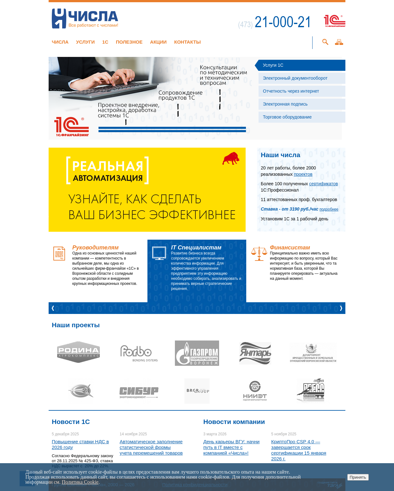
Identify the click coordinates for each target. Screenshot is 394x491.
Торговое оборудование (287, 117)
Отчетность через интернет (291, 91)
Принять (358, 477)
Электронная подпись (285, 104)
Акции (158, 42)
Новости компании (234, 421)
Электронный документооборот (295, 78)
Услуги (85, 42)
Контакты (187, 42)
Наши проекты (76, 324)
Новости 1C (71, 421)
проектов (303, 174)
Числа (60, 42)
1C (105, 42)
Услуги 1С (273, 65)
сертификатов (323, 183)
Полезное (129, 42)
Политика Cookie (80, 482)
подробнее (328, 209)
